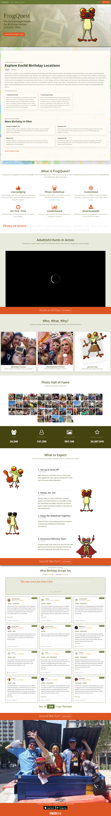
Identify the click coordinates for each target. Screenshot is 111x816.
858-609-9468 (70, 804)
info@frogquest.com (59, 804)
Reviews (17, 2)
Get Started (66, 310)
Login (99, 2)
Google (12, 620)
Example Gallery (54, 200)
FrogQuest (5, 2)
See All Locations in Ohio (12, 151)
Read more (10, 617)
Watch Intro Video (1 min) (14, 34)
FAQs (11, 2)
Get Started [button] (106, 2)
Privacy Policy (48, 804)
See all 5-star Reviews (55, 706)
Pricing (22, 2)
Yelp (79, 646)
